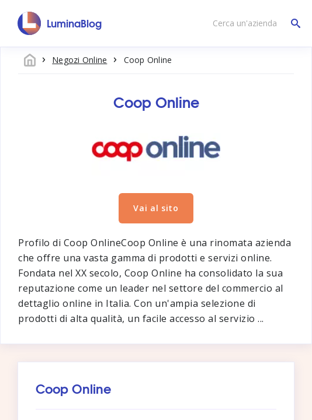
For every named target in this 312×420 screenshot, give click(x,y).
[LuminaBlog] (60, 23)
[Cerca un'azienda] (253, 23)
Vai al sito (156, 208)
